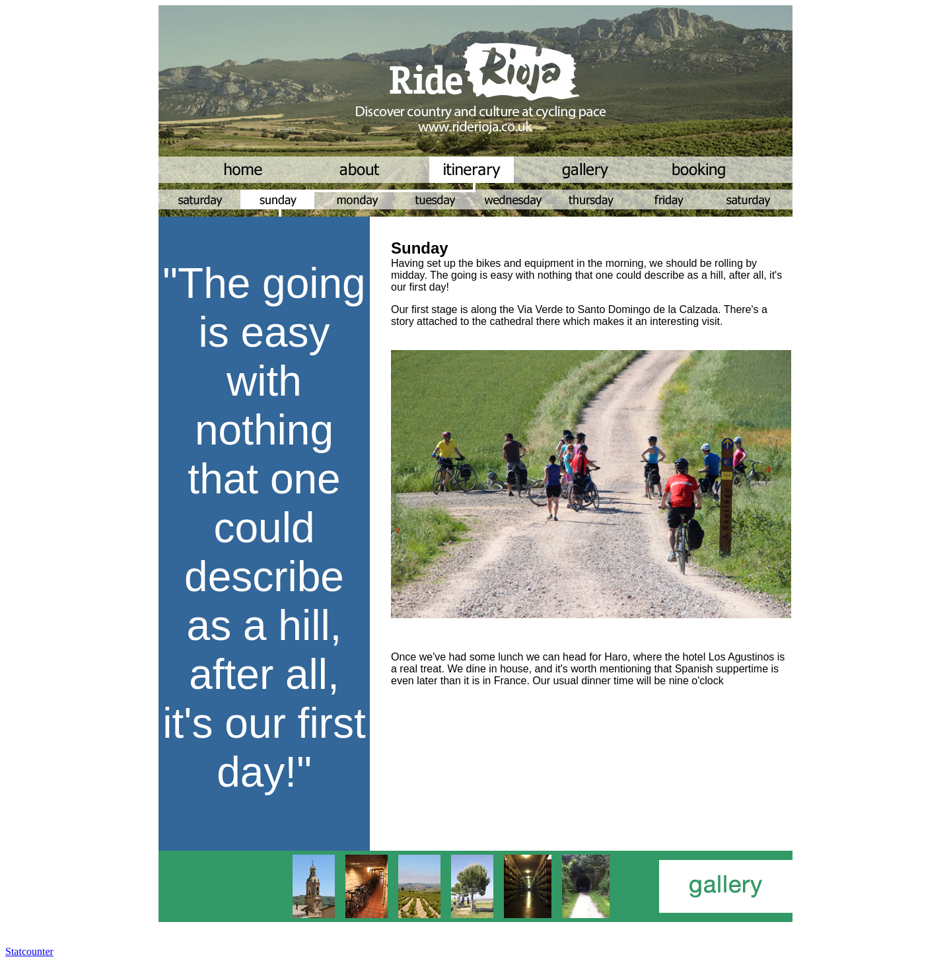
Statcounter (29, 951)
